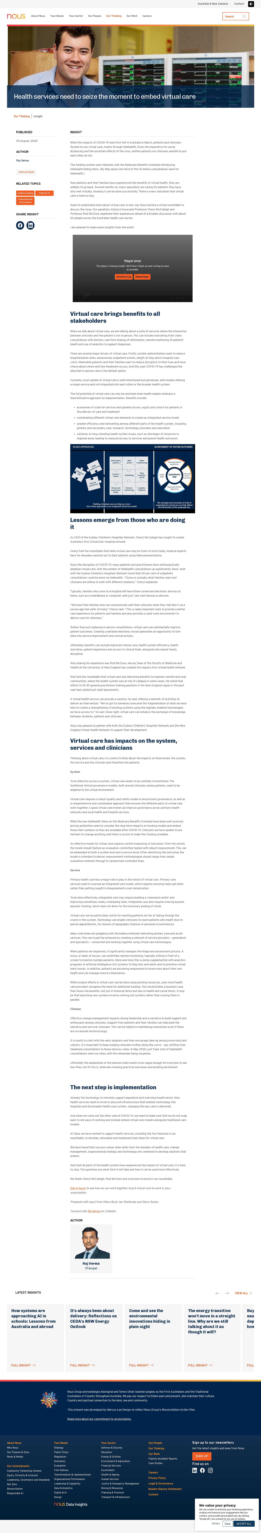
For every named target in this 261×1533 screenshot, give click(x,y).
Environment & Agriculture (115, 1461)
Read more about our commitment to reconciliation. (99, 1419)
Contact (239, 4)
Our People (94, 16)
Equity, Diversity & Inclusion (22, 1475)
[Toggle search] (235, 16)
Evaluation (60, 1465)
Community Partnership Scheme (24, 1471)
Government (108, 1470)
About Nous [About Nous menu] (38, 16)
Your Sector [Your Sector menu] (76, 16)
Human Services (110, 1479)
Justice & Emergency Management (120, 1483)
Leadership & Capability (67, 1483)
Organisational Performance (25, 201)
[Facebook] (20, 225)
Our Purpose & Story (18, 1452)
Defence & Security (111, 1448)
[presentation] (217, 1293)
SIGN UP (202, 1456)
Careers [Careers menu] (147, 16)
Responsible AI (15, 1493)
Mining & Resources (112, 1488)
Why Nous (12, 1448)
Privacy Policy (157, 1478)
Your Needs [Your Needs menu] (57, 16)
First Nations (61, 1470)
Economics (59, 1461)
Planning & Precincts (112, 1492)
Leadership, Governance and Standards (28, 1480)
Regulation (60, 1457)
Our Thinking (114, 16)
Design (58, 1497)
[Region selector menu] (214, 4)
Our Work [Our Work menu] (132, 16)
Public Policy (61, 1452)
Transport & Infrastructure (115, 1497)
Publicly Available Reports (162, 1459)
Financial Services (111, 1465)
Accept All (244, 1524)
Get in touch (78, 1188)
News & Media (15, 1457)
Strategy (58, 1448)
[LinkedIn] (30, 225)
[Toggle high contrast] (251, 4)
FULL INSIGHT (21, 1365)
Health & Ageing (25, 193)
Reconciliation (15, 1489)
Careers (153, 1472)
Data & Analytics (63, 1488)
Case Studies (155, 1463)
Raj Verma (22, 161)
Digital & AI (44, 193)
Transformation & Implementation (72, 1474)
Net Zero (12, 1484)
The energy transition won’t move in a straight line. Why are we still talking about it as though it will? (211, 1321)
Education (106, 1452)
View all (241, 1293)
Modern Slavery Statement (165, 1489)
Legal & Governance (160, 1483)
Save (228, 1524)
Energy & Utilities (111, 1457)
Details (216, 1523)
